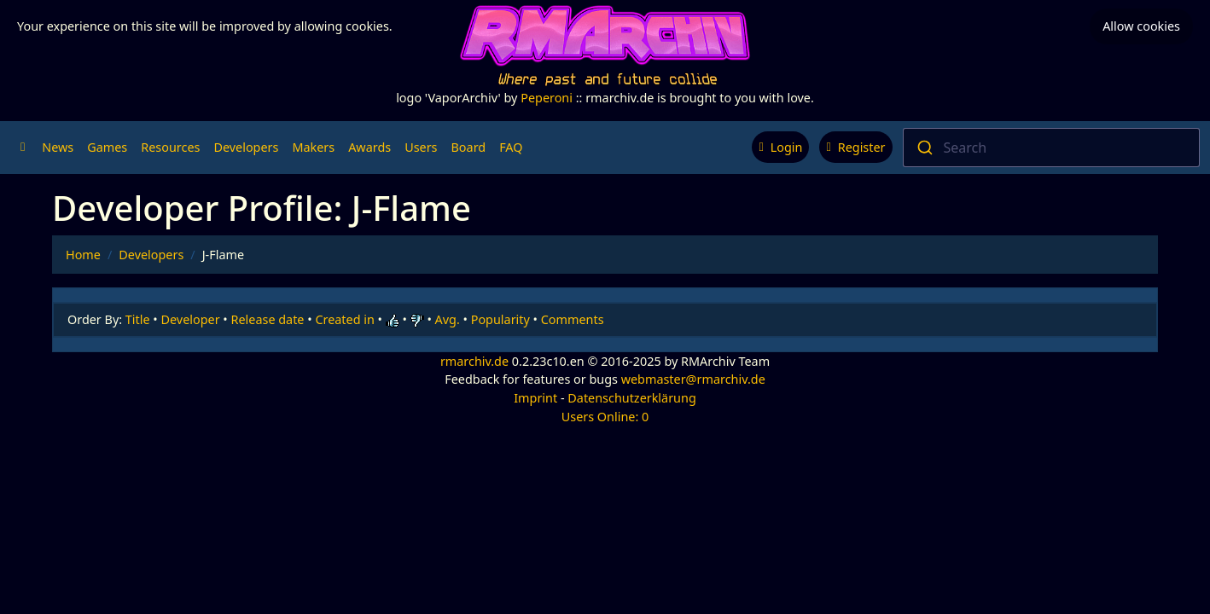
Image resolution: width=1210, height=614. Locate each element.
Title (137, 319)
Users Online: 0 (605, 416)
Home (83, 254)
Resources (170, 147)
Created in (344, 319)
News (57, 147)
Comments (572, 319)
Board (468, 147)
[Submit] (924, 147)
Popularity (500, 319)
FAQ (510, 147)
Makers (313, 147)
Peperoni (547, 98)
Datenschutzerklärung (631, 398)
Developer (190, 319)
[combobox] (1052, 147)
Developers (245, 147)
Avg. (447, 319)
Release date (268, 319)
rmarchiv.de (474, 361)
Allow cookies (1141, 26)
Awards (369, 147)
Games (107, 147)
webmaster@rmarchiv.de (693, 379)
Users (420, 147)
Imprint (535, 398)
